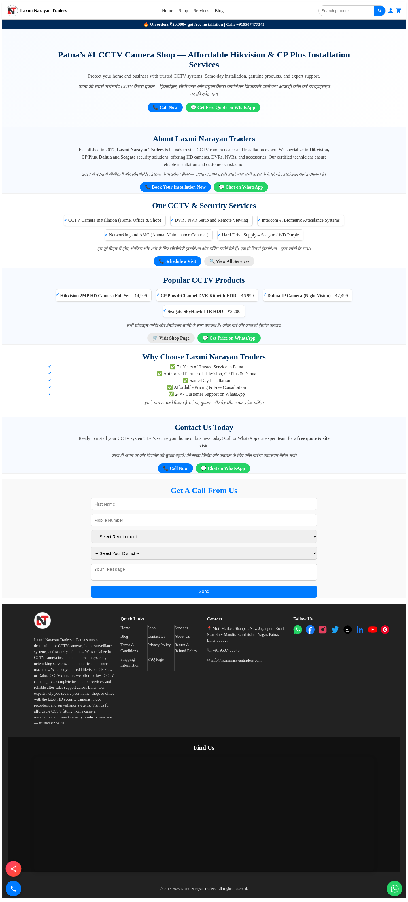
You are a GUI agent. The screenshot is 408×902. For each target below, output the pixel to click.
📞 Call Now (165, 107)
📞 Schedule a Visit (177, 261)
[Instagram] (322, 631)
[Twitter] (335, 631)
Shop (183, 10)
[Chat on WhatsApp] (394, 888)
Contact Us (156, 638)
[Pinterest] (385, 631)
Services (201, 10)
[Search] (346, 11)
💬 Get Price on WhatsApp (229, 338)
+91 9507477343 (226, 652)
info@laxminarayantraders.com (236, 662)
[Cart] (398, 11)
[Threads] (347, 631)
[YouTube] (372, 631)
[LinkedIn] (360, 631)
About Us (182, 638)
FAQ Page (155, 661)
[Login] (391, 11)
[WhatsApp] (297, 631)
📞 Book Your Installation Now (175, 187)
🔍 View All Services (229, 261)
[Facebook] (310, 631)
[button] (13, 869)
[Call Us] (13, 888)
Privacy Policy (159, 647)
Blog (219, 10)
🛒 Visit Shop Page (171, 338)
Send (204, 593)
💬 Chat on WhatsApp (241, 187)
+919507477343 (250, 24)
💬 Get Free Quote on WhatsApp (223, 107)
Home (167, 10)
